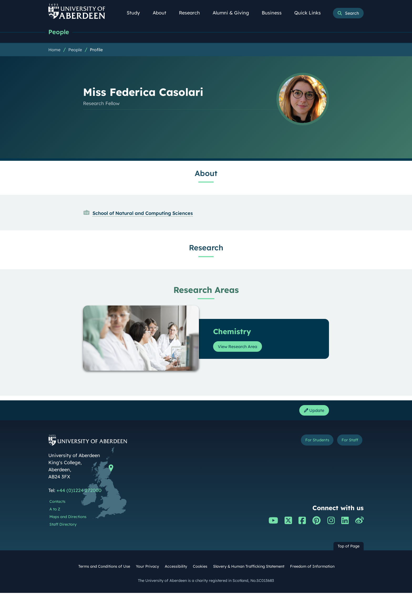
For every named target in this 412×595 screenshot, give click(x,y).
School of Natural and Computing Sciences (142, 214)
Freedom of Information (312, 568)
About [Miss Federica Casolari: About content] (206, 173)
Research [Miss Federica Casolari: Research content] (206, 248)
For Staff (347, 443)
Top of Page (348, 548)
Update (312, 411)
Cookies (200, 568)
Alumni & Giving (234, 13)
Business (274, 13)
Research (192, 13)
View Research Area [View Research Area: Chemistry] (241, 347)
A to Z (54, 511)
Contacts (57, 503)
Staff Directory (62, 526)
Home (54, 50)
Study (136, 13)
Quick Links (310, 13)
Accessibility (176, 568)
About (162, 13)
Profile (96, 50)
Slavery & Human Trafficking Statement (248, 568)
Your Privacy (147, 568)
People (59, 32)
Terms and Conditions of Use (104, 568)
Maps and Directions (67, 518)
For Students (308, 443)
